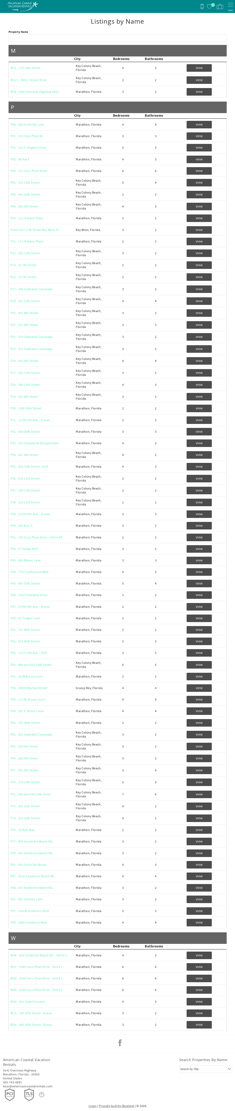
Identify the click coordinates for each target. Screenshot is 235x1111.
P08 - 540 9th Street (24, 206)
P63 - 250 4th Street (24, 746)
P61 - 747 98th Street (25, 723)
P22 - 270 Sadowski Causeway (31, 337)
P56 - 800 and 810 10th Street (31, 665)
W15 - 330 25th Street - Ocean (31, 1013)
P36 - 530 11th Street (25, 479)
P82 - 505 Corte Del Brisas (28, 865)
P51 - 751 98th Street (25, 630)
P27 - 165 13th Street (25, 373)
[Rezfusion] (41, 1094)
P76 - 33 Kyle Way (23, 830)
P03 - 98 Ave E (20, 159)
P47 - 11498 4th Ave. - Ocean (30, 607)
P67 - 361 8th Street (24, 770)
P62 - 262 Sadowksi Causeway (31, 735)
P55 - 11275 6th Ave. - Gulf (29, 653)
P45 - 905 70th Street (25, 584)
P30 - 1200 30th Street (26, 408)
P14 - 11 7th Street (23, 265)
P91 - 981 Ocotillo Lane (27, 899)
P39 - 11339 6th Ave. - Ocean (30, 514)
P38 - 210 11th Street (25, 502)
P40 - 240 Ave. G (22, 526)
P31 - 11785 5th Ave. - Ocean (30, 420)
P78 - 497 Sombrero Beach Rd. (32, 853)
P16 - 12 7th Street (23, 277)
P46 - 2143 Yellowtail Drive (29, 595)
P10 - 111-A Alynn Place (27, 218)
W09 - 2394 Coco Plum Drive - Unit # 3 (37, 990)
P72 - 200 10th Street (25, 806)
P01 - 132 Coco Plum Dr (27, 136)
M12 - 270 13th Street (25, 68)
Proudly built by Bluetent (116, 1106)
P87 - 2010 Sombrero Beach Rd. (33, 876)
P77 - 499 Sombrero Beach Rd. (32, 841)
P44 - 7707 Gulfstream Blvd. (30, 572)
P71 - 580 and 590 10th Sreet (30, 794)
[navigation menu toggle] (230, 6)
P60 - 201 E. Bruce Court (27, 711)
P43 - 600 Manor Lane (26, 560)
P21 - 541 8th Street (24, 325)
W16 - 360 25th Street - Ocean (31, 1025)
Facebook (120, 1043)
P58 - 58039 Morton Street (29, 688)
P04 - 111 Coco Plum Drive (29, 171)
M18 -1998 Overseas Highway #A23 (35, 92)
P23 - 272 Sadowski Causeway (31, 349)
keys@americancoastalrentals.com (28, 1086)
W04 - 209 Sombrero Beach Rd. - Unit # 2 (39, 955)
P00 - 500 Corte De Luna (27, 125)
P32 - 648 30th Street (25, 432)
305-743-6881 (12, 1082)
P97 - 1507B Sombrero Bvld (30, 911)
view (199, 68)
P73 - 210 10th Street (25, 818)
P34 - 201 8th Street (24, 455)
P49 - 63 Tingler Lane (25, 618)
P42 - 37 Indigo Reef (24, 549)
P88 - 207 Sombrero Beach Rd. (32, 888)
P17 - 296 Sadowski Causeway (31, 289)
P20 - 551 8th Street (24, 313)
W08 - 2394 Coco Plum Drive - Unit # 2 (37, 978)
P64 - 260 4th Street (24, 758)
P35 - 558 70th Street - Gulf (29, 467)
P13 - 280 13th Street (25, 253)
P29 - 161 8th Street (24, 397)
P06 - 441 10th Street (25, 195)
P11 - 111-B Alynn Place (27, 241)
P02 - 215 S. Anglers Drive (28, 148)
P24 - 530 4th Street (24, 361)
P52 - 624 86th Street (25, 641)
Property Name (18, 32)
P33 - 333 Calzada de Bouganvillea (35, 443)
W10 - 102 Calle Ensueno (28, 1002)
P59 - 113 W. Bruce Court (28, 700)
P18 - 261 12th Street (25, 301)
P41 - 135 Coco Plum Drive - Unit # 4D (36, 537)
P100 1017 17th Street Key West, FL (35, 230)
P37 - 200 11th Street (25, 490)
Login (93, 1106)
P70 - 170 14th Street (25, 782)
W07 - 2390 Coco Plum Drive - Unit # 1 (37, 967)
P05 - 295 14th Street (25, 183)
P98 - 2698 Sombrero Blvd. (29, 923)
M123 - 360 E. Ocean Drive (29, 80)
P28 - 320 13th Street (25, 385)
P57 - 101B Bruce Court (27, 677)
